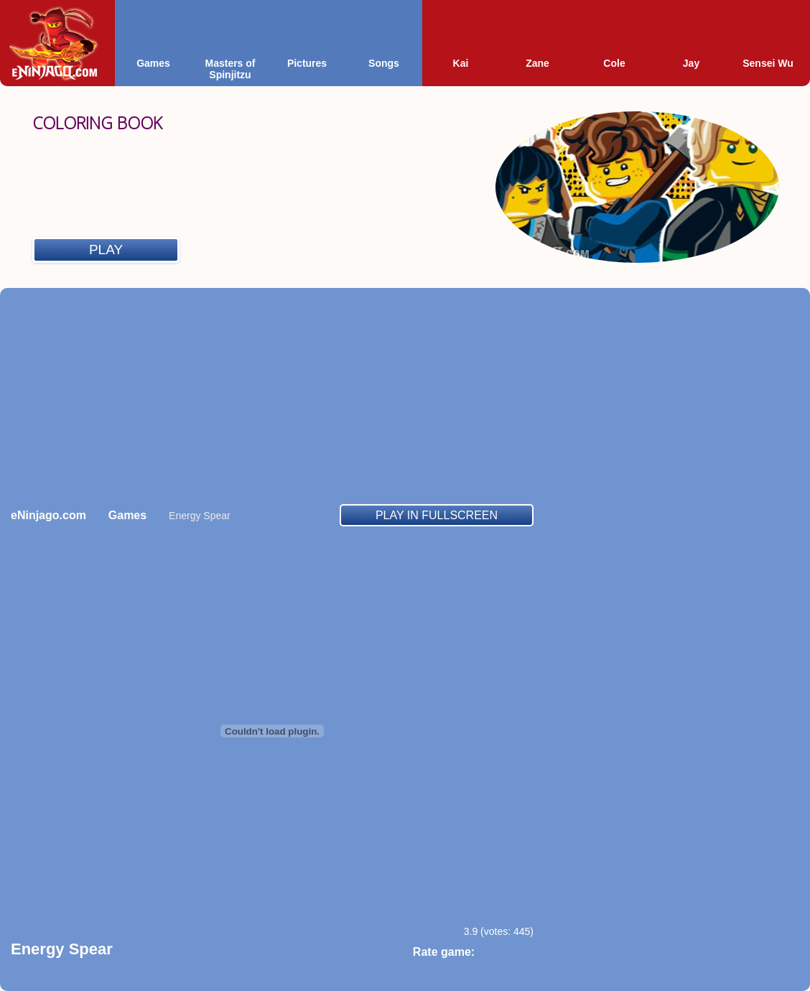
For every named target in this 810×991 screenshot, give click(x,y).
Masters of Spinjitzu (230, 68)
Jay (691, 63)
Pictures (307, 63)
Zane (537, 63)
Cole (614, 63)
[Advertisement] (405, 395)
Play (106, 249)
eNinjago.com (48, 515)
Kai (461, 63)
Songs (383, 63)
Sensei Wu (767, 63)
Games (153, 63)
